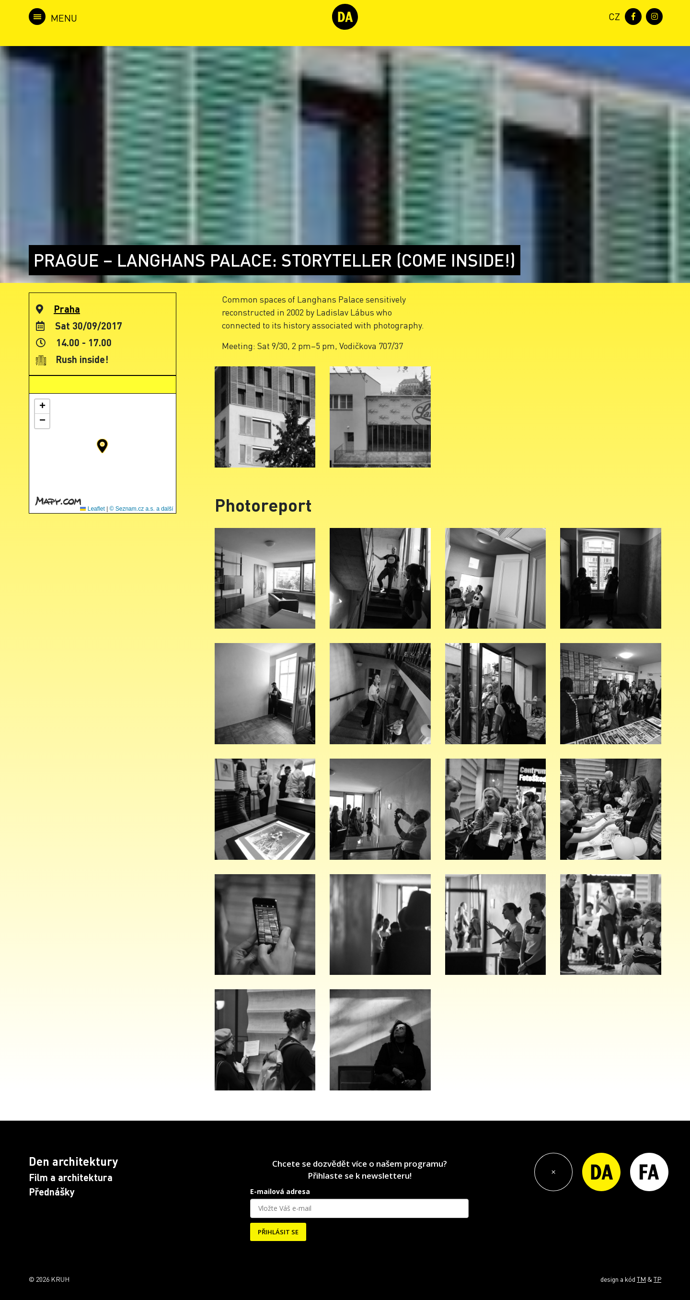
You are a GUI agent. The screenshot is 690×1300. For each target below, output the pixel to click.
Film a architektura (71, 1177)
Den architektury (73, 1161)
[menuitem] (612, 15)
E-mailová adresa (280, 1191)
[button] (102, 446)
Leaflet (92, 508)
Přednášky (52, 1191)
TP (657, 1279)
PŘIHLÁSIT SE (278, 1232)
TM (641, 1279)
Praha (67, 309)
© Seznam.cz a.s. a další (141, 508)
